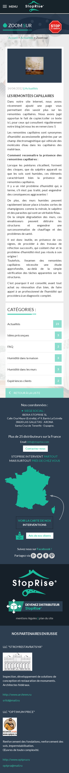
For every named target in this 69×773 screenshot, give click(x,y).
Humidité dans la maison (22, 358)
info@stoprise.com (38, 441)
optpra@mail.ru (12, 765)
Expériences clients (19, 380)
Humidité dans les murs (22, 369)
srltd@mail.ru (11, 700)
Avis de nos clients (40, 535)
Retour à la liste (24, 393)
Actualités (26, 37)
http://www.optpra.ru (16, 759)
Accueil (13, 37)
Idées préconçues (18, 335)
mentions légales (26, 618)
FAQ (10, 346)
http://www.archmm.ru (17, 694)
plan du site (46, 618)
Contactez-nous (35, 448)
